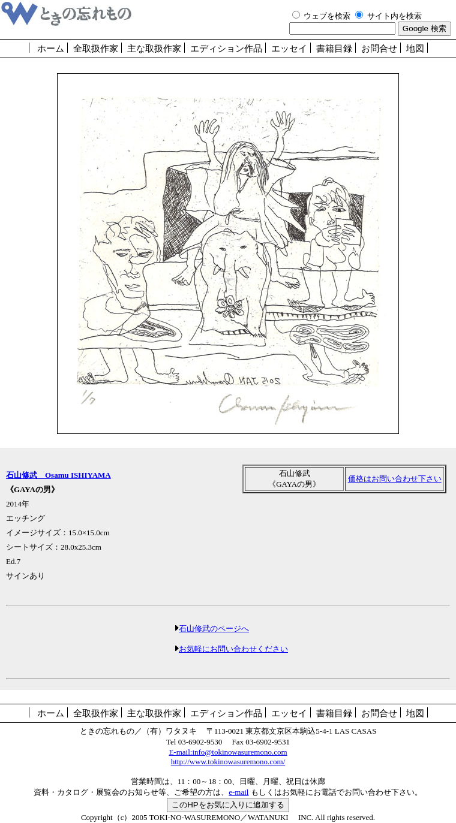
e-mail (238, 792)
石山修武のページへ (214, 628)
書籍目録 (334, 48)
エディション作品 (226, 48)
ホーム (50, 48)
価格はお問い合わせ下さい (395, 478)
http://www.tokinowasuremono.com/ (228, 761)
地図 (415, 48)
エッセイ (289, 48)
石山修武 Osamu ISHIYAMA (58, 475)
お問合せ (379, 48)
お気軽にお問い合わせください (233, 648)
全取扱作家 (95, 48)
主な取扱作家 (154, 48)
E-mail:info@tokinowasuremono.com (228, 751)
